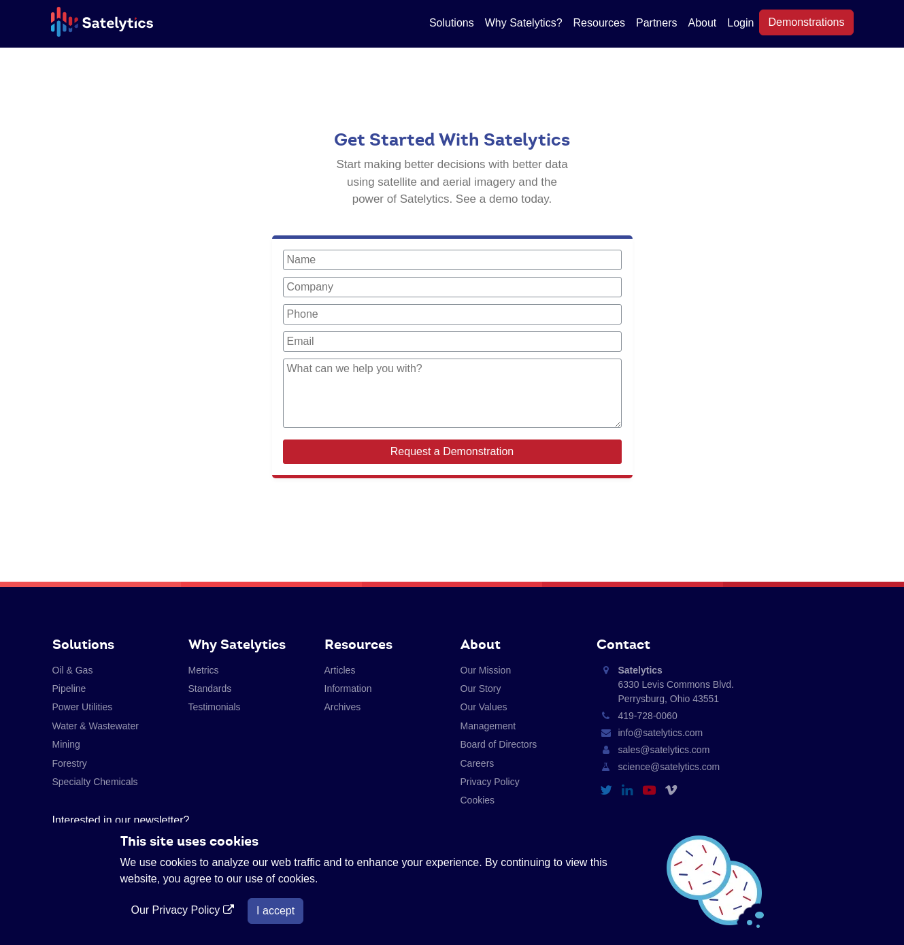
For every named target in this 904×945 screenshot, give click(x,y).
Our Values (484, 706)
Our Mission (486, 670)
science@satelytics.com (669, 766)
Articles (340, 670)
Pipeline (69, 688)
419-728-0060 (647, 715)
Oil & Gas (72, 670)
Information (348, 688)
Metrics (203, 670)
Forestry (69, 763)
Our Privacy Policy (184, 910)
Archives (342, 706)
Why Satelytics (237, 644)
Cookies (478, 800)
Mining (66, 744)
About (702, 23)
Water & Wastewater (95, 725)
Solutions (451, 23)
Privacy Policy (490, 781)
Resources (599, 23)
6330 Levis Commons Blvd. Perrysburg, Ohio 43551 (676, 684)
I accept (275, 910)
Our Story (481, 688)
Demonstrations (806, 22)
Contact (623, 644)
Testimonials (214, 706)
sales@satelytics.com (664, 749)
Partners (656, 23)
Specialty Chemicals (95, 781)
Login (740, 23)
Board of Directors (499, 744)
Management (488, 725)
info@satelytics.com (660, 732)
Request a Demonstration (452, 451)
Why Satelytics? (524, 23)
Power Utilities (82, 706)
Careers (478, 763)
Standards (210, 688)
